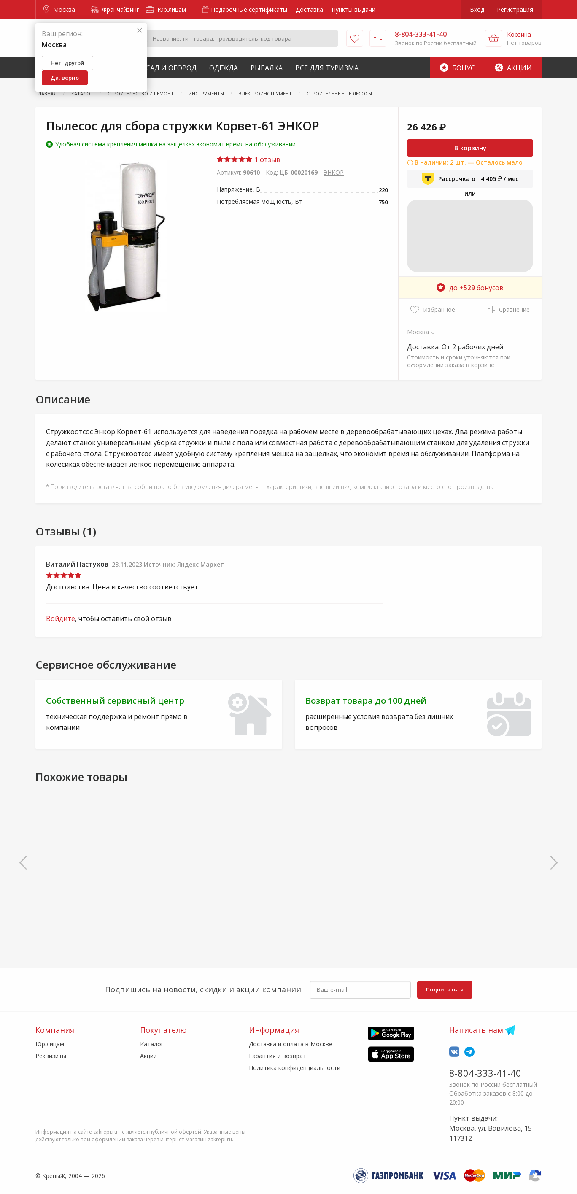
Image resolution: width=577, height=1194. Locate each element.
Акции (513, 68)
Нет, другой (67, 63)
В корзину (470, 147)
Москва (59, 9)
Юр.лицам (166, 9)
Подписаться (445, 989)
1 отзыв (248, 159)
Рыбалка (267, 68)
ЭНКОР (334, 172)
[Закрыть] (139, 30)
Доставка (309, 9)
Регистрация (515, 9)
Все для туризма (327, 68)
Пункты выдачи (353, 9)
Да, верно (65, 77)
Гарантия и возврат (277, 1056)
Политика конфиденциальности (294, 1068)
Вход (477, 9)
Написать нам (476, 1030)
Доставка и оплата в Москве (290, 1044)
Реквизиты (50, 1056)
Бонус (457, 68)
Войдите (60, 618)
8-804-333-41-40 (485, 1073)
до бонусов (470, 287)
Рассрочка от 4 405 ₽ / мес (470, 179)
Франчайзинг (115, 9)
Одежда (223, 68)
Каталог (152, 1044)
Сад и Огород (171, 68)
